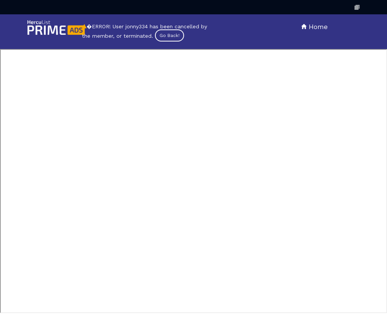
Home (314, 27)
